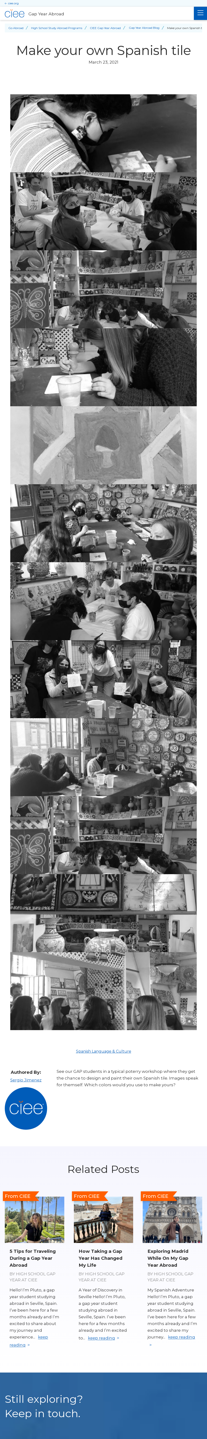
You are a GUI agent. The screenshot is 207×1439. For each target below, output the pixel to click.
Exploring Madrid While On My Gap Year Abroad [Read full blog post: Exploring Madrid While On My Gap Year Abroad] (168, 1257)
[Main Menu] (200, 13)
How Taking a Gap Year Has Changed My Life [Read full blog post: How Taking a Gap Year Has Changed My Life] (100, 1257)
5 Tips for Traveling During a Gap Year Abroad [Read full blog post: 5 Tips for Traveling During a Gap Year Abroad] (33, 1257)
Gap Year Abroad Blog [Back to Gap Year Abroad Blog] (144, 28)
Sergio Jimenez (26, 1080)
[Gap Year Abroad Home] (97, 13)
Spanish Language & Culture (103, 1051)
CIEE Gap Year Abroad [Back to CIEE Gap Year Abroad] (105, 28)
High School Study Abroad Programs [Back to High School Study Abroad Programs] (56, 28)
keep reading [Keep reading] (102, 1337)
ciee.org (13, 3)
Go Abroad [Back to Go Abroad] (15, 28)
